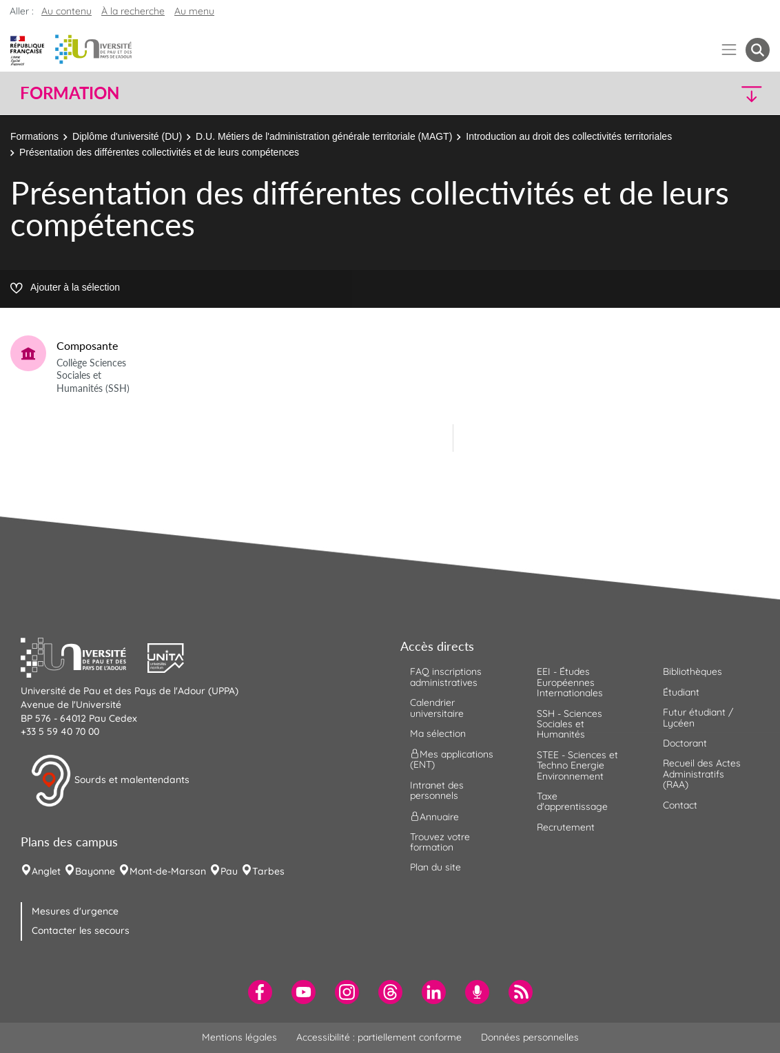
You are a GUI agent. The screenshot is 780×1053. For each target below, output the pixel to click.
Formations (34, 136)
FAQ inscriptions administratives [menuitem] (446, 676)
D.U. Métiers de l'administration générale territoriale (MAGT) (324, 136)
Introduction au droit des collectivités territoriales (569, 136)
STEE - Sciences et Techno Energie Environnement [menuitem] (577, 765)
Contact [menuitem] (680, 805)
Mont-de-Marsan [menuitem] (168, 871)
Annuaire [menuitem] (434, 816)
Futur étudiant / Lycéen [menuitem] (698, 717)
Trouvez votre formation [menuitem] (440, 842)
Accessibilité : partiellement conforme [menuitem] (379, 1037)
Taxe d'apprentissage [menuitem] (572, 801)
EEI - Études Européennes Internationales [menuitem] (570, 682)
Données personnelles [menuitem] (530, 1037)
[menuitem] (260, 992)
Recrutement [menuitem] (566, 827)
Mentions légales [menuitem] (239, 1037)
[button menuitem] (758, 50)
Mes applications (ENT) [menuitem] (451, 759)
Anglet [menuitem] (46, 871)
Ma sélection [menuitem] (438, 733)
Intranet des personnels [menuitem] (437, 790)
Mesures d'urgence (75, 911)
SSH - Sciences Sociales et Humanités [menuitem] (569, 724)
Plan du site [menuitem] (435, 867)
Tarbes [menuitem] (268, 871)
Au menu (194, 11)
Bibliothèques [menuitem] (692, 671)
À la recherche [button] (133, 11)
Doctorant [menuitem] (685, 743)
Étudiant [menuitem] (681, 692)
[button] (678, 93)
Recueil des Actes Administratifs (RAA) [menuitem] (702, 774)
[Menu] (729, 50)
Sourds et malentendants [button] (109, 781)
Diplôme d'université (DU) (127, 136)
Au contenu (66, 11)
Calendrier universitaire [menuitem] (437, 707)
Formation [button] (69, 93)
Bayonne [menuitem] (95, 871)
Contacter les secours (81, 930)
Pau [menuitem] (229, 871)
